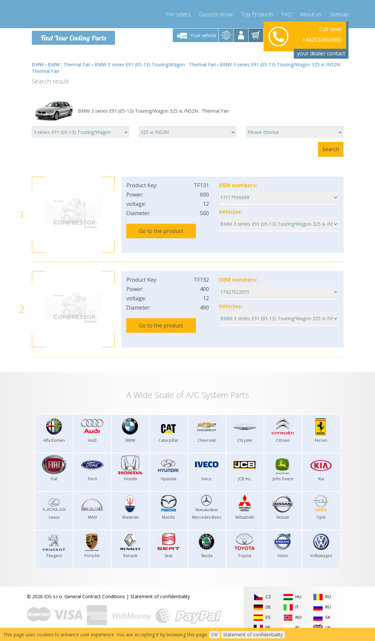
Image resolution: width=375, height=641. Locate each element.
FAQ (286, 13)
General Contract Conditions (94, 596)
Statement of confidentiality (160, 596)
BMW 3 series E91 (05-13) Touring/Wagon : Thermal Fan (155, 64)
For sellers (178, 13)
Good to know (216, 13)
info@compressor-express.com (307, 43)
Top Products (257, 13)
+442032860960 (321, 35)
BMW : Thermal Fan (69, 64)
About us (310, 13)
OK (214, 634)
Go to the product (161, 231)
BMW (38, 64)
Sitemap (339, 13)
